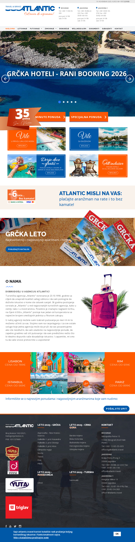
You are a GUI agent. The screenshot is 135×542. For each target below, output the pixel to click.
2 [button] (63, 102)
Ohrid (40, 482)
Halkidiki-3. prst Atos (47, 446)
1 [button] (59, 102)
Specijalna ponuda (88, 117)
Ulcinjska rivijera (76, 449)
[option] (67, 74)
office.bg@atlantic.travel (112, 449)
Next (130, 79)
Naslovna (10, 29)
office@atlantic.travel (111, 471)
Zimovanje (50, 29)
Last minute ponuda (46, 117)
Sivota (40, 453)
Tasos (40, 456)
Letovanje (22, 29)
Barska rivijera (75, 435)
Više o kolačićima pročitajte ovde (31, 537)
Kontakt (119, 29)
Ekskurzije (64, 29)
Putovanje (35, 29)
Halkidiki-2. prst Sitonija (48, 442)
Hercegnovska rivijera (79, 446)
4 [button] (71, 102)
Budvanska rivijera (77, 442)
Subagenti (107, 29)
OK (117, 534)
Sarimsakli (73, 480)
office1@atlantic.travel (112, 492)
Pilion (40, 463)
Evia (39, 460)
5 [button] (75, 102)
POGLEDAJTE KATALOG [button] (18, 249)
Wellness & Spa (79, 29)
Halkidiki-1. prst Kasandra (49, 439)
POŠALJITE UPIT (116, 408)
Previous (5, 79)
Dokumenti (94, 29)
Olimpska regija (45, 449)
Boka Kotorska (76, 439)
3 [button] (67, 102)
